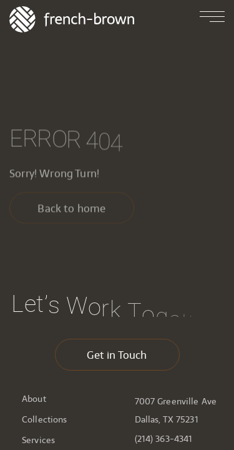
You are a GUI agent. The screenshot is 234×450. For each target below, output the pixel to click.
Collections (44, 419)
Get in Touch (117, 355)
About (34, 399)
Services (38, 440)
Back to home (71, 209)
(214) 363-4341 (164, 439)
